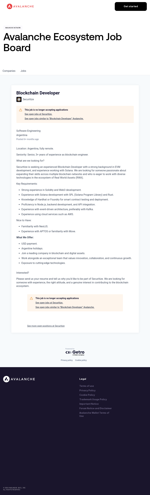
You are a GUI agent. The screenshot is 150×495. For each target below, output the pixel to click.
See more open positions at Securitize (46, 326)
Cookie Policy (87, 395)
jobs (23, 70)
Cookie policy (81, 360)
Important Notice (89, 403)
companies (9, 70)
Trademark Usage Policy (93, 399)
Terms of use (86, 386)
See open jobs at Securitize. (38, 114)
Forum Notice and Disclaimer (95, 408)
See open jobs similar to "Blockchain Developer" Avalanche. (54, 118)
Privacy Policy (87, 390)
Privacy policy (67, 360)
